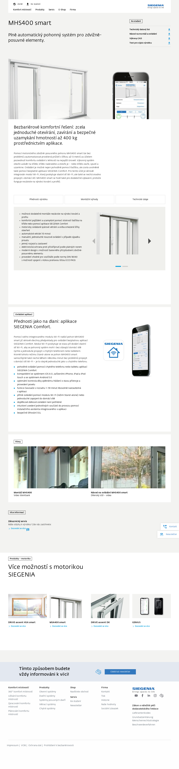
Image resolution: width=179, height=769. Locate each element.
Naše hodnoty (108, 704)
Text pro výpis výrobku (150, 43)
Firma (73, 10)
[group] (89, 238)
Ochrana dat (34, 745)
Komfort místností (22, 10)
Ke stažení (75, 701)
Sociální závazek (110, 709)
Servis (51, 10)
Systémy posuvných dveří (52, 700)
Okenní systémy (47, 692)
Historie (105, 700)
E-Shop (62, 10)
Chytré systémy (47, 709)
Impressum (13, 745)
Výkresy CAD (150, 38)
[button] (38, 199)
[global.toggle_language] (17, 4)
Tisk (103, 696)
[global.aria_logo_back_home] (155, 6)
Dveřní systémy (47, 696)
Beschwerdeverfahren (143, 725)
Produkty (40, 10)
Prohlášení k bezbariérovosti (59, 745)
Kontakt (105, 692)
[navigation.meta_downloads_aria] (33, 4)
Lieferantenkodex (141, 713)
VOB (23, 745)
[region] (89, 242)
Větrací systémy (47, 704)
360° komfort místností (20, 692)
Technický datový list (150, 29)
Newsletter (76, 706)
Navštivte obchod (79, 692)
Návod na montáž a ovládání (150, 34)
